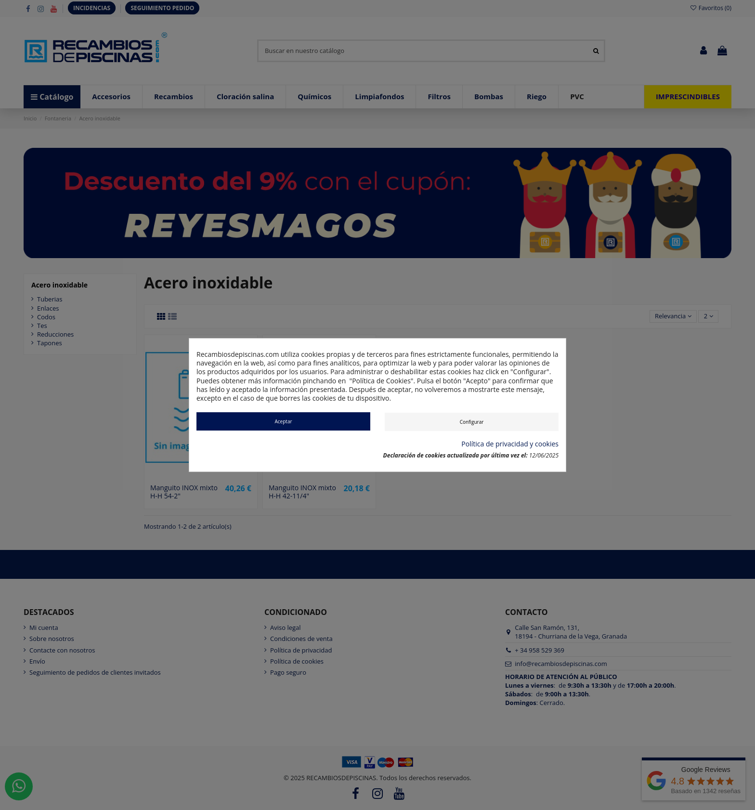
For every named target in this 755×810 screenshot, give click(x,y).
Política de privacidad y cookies (510, 444)
